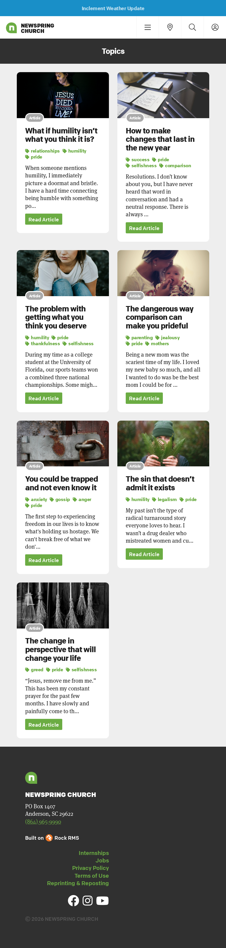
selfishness (141, 165)
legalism (164, 499)
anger (82, 499)
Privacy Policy (90, 868)
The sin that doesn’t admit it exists (160, 483)
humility (74, 151)
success (138, 159)
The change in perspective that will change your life (60, 649)
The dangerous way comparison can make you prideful (159, 317)
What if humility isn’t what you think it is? (61, 135)
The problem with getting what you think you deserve (56, 317)
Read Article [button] (43, 219)
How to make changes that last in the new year (160, 139)
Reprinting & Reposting (78, 883)
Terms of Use (92, 875)
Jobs (102, 860)
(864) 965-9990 (43, 821)
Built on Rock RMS (52, 838)
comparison (175, 165)
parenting (139, 337)
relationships (42, 151)
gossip (60, 499)
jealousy (167, 337)
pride (33, 157)
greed (34, 669)
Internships (94, 853)
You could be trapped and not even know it (61, 483)
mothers (157, 343)
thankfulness (42, 343)
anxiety (36, 499)
